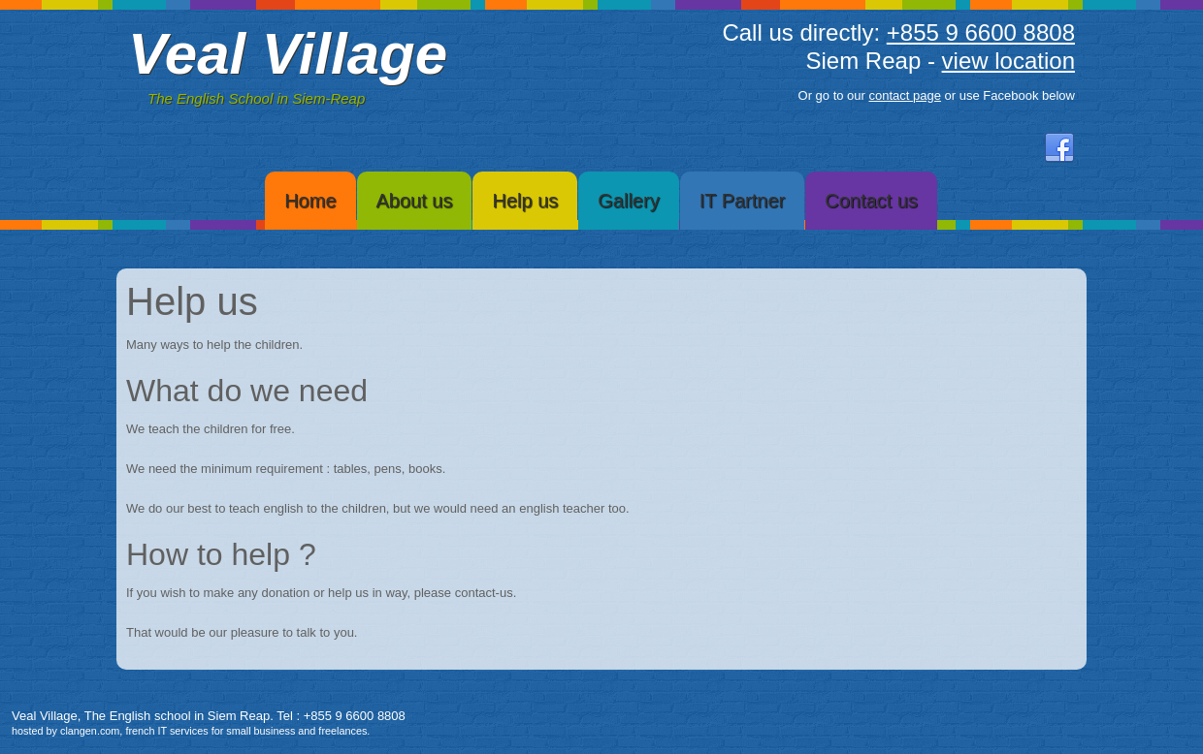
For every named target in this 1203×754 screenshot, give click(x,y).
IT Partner (742, 200)
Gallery (628, 200)
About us (414, 200)
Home (310, 200)
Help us (525, 200)
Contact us (871, 200)
